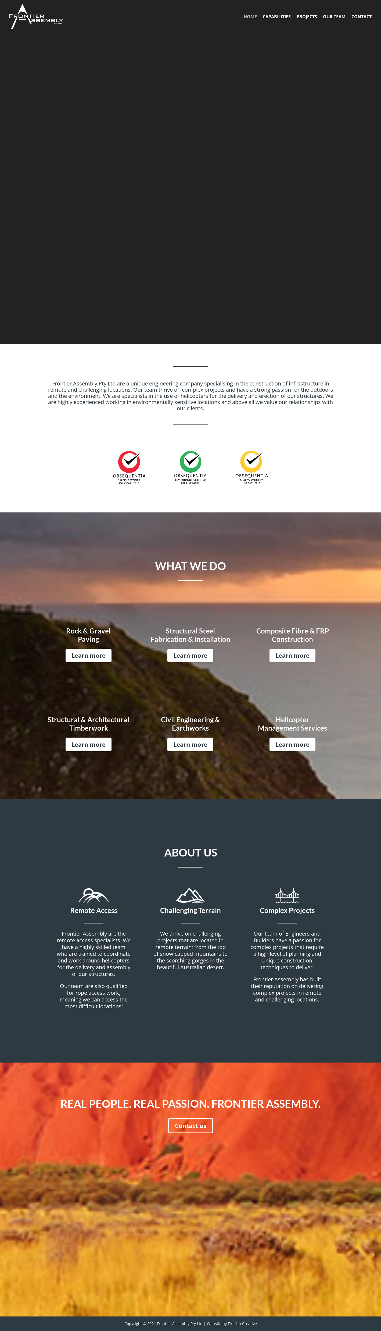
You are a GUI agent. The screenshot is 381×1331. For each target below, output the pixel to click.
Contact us (190, 1125)
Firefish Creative (242, 1323)
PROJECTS (307, 17)
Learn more (88, 655)
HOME (250, 17)
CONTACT (361, 17)
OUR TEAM (334, 17)
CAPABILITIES (277, 17)
